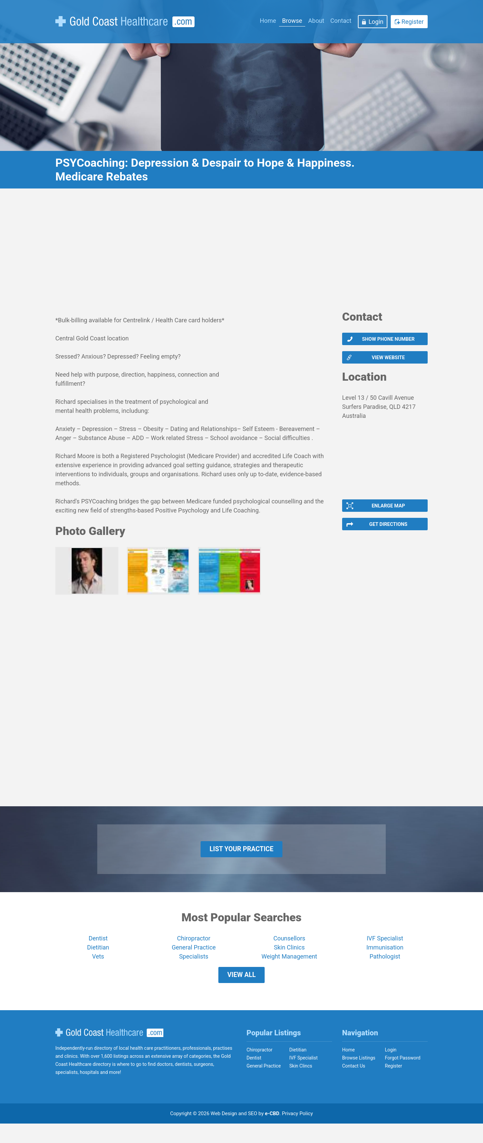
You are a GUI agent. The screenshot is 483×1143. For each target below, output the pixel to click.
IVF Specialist (385, 952)
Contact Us (353, 1085)
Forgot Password (403, 1077)
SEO (252, 1133)
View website (388, 361)
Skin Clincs (300, 1085)
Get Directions (388, 532)
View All (241, 992)
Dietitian (98, 961)
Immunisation (384, 961)
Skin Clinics (289, 961)
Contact (341, 20)
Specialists (193, 970)
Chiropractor (193, 952)
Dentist (98, 952)
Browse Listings (358, 1077)
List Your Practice (241, 861)
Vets (98, 970)
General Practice (194, 961)
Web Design (224, 1133)
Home (268, 20)
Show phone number (388, 340)
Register (412, 21)
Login (376, 21)
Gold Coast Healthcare (109, 1051)
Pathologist (385, 970)
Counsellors (289, 952)
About (316, 20)
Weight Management (289, 970)
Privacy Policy (297, 1133)
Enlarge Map (387, 511)
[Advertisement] (241, 254)
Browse (292, 20)
